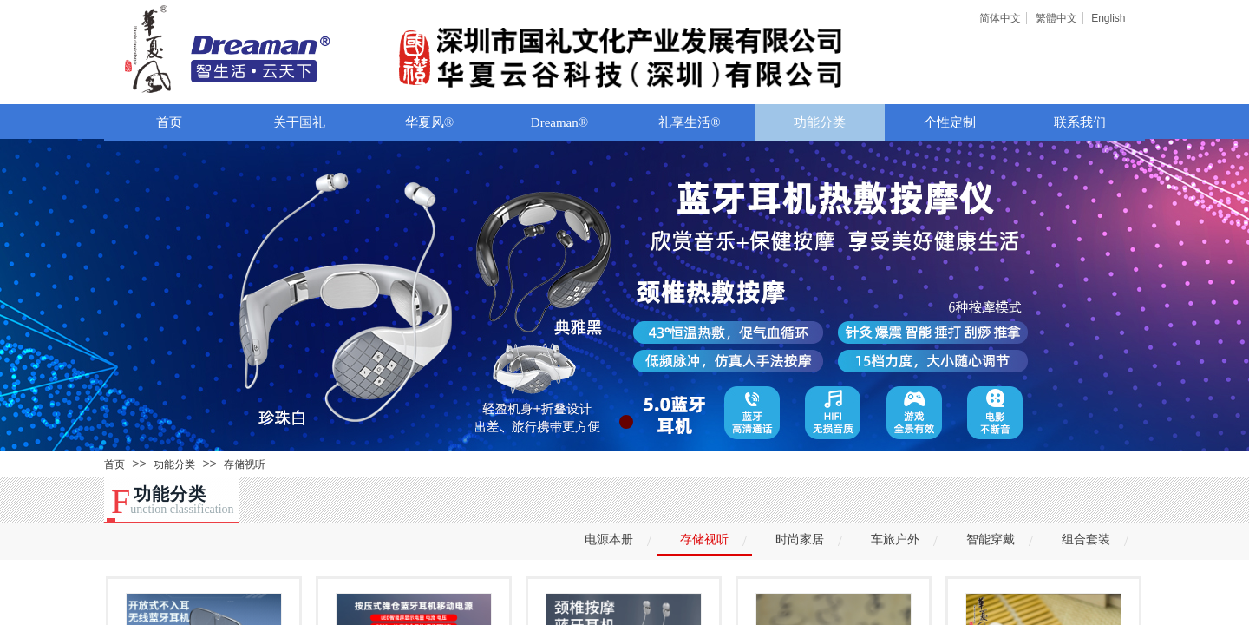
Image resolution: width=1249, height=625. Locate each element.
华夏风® (429, 122)
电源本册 (609, 539)
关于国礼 (299, 122)
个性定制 (950, 122)
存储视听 (244, 464)
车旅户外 (895, 539)
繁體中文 (1056, 18)
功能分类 (820, 122)
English (1108, 18)
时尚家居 (799, 539)
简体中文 (1000, 18)
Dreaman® (559, 122)
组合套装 (1086, 539)
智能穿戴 (990, 539)
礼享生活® (689, 122)
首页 (169, 122)
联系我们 (1080, 122)
